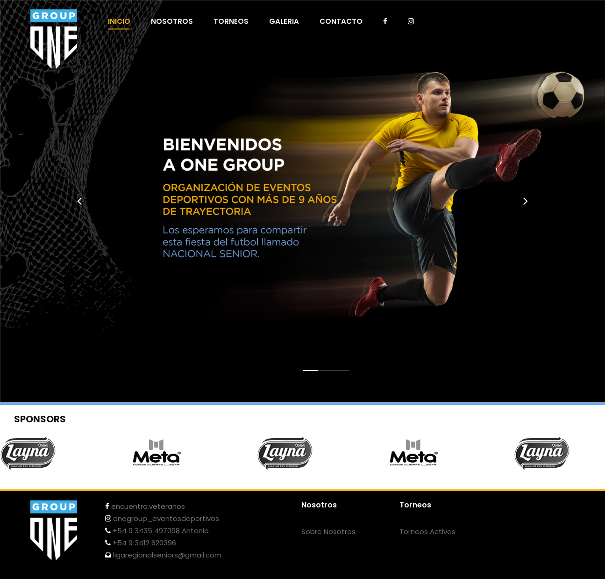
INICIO (119, 21)
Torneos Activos (427, 531)
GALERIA (284, 21)
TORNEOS (231, 21)
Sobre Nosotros (328, 531)
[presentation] (79, 201)
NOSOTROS (172, 21)
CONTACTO (341, 21)
